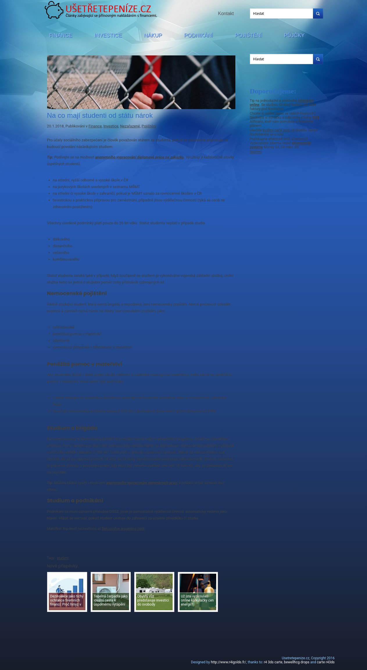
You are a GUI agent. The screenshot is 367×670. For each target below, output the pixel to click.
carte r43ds (326, 662)
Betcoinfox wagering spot (123, 528)
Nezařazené (130, 126)
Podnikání (198, 35)
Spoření (256, 152)
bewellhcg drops (296, 662)
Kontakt (226, 13)
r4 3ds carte (273, 662)
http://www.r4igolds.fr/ (228, 662)
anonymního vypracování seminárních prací (142, 483)
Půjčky (294, 35)
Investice (108, 35)
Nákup (153, 35)
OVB (315, 117)
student (63, 558)
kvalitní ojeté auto (276, 130)
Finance (60, 35)
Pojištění (248, 35)
